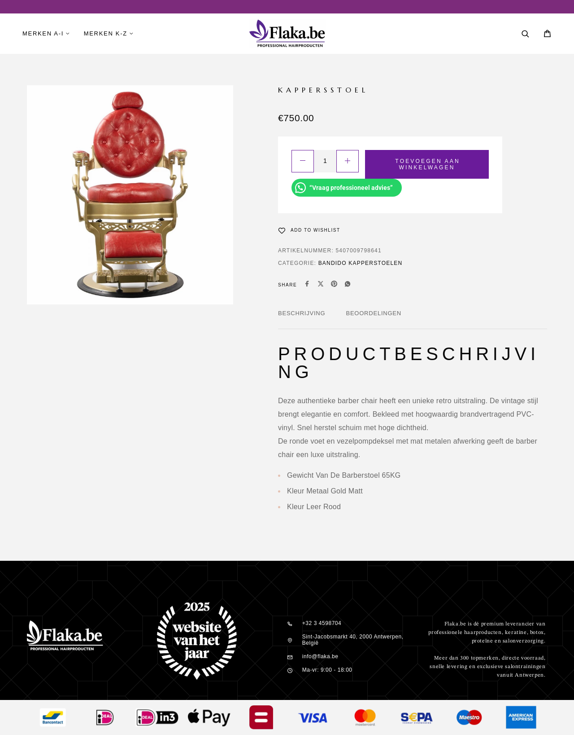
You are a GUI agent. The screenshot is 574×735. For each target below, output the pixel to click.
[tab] (301, 319)
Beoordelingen (373, 313)
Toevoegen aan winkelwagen (427, 164)
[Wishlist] (309, 230)
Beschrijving (301, 313)
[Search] (525, 34)
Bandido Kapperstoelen (360, 263)
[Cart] (547, 34)
